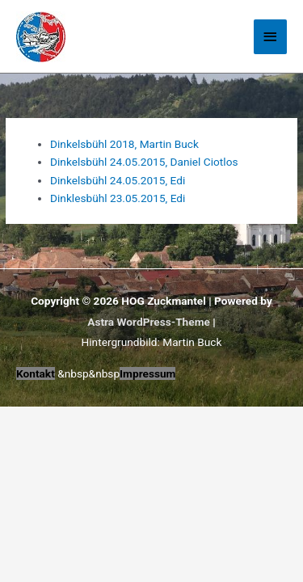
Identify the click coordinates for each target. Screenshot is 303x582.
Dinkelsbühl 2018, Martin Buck (124, 143)
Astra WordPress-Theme (148, 321)
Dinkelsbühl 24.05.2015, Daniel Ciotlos (144, 161)
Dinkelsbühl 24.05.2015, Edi (117, 180)
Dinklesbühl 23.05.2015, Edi (117, 198)
